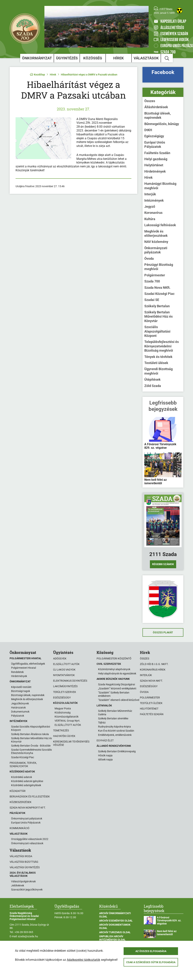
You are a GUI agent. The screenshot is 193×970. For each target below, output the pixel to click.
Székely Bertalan (157, 306)
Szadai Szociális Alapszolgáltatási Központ (30, 728)
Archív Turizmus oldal (115, 932)
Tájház (102, 722)
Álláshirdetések (156, 107)
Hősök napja (105, 755)
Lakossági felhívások (160, 225)
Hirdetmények (155, 171)
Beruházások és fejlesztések (30, 796)
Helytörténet (153, 165)
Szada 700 (152, 281)
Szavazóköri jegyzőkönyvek (27, 889)
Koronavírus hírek (152, 669)
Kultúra (149, 219)
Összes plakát (163, 632)
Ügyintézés (67, 58)
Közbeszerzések (20, 802)
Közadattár (18, 790)
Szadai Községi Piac (159, 294)
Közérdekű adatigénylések (26, 785)
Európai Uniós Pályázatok (154, 144)
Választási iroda (21, 856)
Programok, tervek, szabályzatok (23, 764)
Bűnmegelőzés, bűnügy (161, 124)
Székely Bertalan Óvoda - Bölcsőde (31, 745)
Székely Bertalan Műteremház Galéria (115, 712)
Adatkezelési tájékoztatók (83, 959)
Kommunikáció (19, 828)
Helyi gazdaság (155, 159)
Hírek (118, 58)
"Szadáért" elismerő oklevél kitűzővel (118, 699)
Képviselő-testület (21, 687)
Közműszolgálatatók (66, 716)
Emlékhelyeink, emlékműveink (115, 734)
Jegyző (149, 206)
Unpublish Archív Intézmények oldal (112, 938)
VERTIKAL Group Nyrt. (67, 720)
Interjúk (150, 194)
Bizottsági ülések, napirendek (157, 115)
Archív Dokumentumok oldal (114, 926)
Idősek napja (105, 759)
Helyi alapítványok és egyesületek (117, 673)
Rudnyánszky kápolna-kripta (114, 726)
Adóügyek (59, 658)
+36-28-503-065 (24, 932)
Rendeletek (17, 672)
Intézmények (154, 200)
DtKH (148, 130)
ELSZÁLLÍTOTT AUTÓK (68, 724)
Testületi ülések (156, 363)
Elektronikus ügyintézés (70, 680)
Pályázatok (17, 715)
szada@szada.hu (28, 936)
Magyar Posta (63, 708)
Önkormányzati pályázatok (155, 250)
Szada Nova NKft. (157, 287)
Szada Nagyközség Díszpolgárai (116, 684)
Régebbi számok (163, 564)
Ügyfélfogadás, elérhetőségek (28, 663)
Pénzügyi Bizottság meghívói (158, 267)
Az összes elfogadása (150, 951)
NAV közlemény (156, 242)
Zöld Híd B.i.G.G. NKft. (154, 664)
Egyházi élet (105, 740)
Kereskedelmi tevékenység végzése (71, 743)
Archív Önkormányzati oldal (115, 915)
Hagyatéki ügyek (64, 736)
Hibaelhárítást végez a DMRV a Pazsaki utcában (89, 74)
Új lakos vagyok (64, 669)
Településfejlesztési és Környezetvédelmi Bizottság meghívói (161, 346)
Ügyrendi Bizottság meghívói (158, 371)
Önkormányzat (37, 58)
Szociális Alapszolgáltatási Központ (157, 331)
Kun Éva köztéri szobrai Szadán (116, 730)
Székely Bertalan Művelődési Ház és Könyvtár (158, 316)
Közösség (92, 58)
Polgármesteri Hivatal (23, 667)
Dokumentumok (20, 711)
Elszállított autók (66, 664)
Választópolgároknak (23, 881)
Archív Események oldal (116, 920)
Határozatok (18, 707)
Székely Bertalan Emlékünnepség (117, 751)
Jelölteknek (17, 885)
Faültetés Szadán (157, 153)
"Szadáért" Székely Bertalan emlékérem (113, 694)
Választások (146, 58)
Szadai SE (151, 300)
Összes (149, 101)
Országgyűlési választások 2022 (29, 839)
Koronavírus (153, 213)
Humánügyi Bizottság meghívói (160, 186)
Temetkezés (61, 730)
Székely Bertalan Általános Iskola (30, 734)
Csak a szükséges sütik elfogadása (150, 962)
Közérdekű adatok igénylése (27, 781)
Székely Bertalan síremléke (113, 718)
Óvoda (149, 258)
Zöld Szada (152, 386)
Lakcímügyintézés (65, 686)
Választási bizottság (24, 861)
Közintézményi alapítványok (114, 669)
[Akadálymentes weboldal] (179, 10)
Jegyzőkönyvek (20, 703)
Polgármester (154, 275)
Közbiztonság (63, 712)
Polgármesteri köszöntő (114, 658)
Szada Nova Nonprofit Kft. (28, 807)
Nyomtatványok (64, 675)
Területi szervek (64, 692)
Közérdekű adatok (21, 777)
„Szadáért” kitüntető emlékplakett (117, 688)
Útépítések (152, 379)
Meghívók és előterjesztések (156, 233)
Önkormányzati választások (27, 843)
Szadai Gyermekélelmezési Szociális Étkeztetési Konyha (31, 751)
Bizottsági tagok (20, 691)
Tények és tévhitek (158, 357)
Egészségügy (154, 136)
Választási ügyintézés (25, 867)
